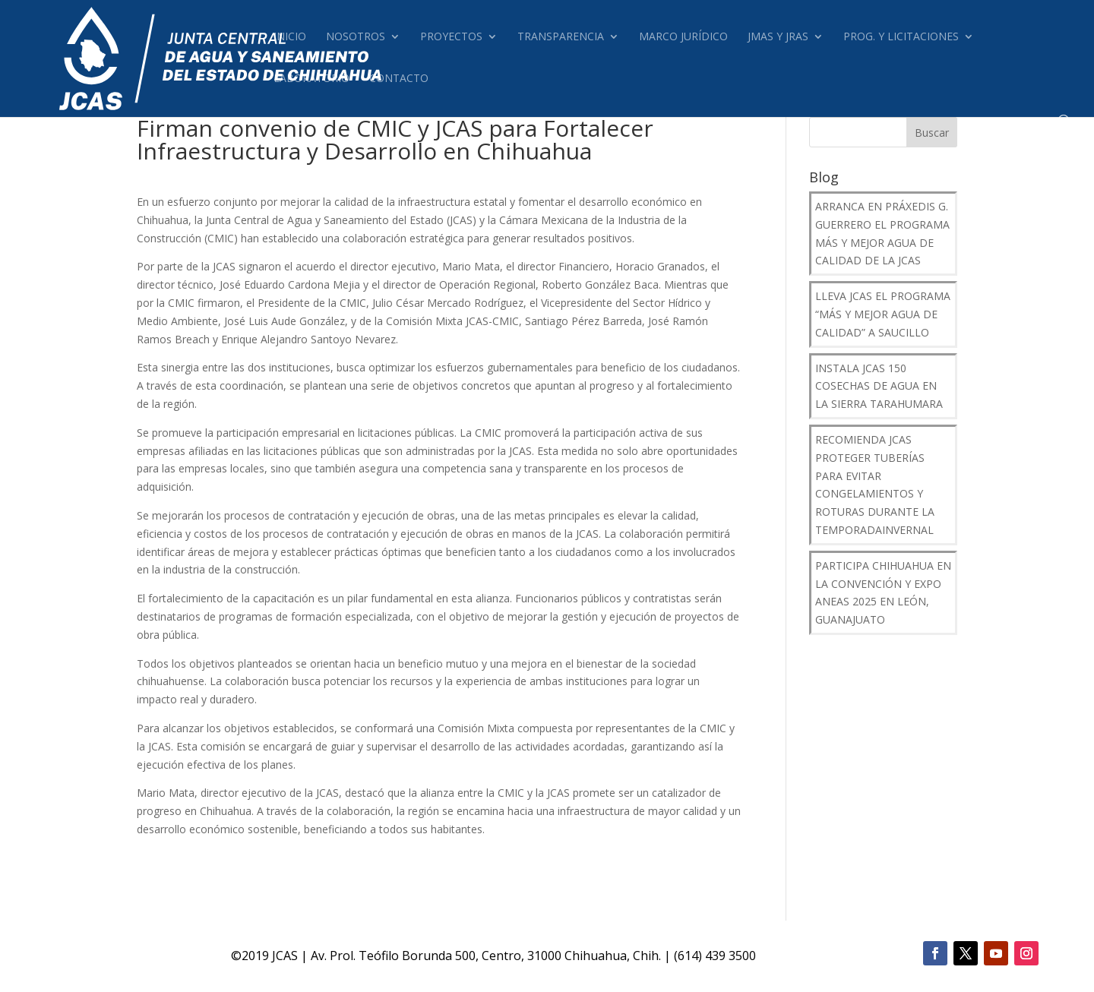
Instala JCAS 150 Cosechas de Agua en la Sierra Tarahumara (879, 386)
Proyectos (451, 37)
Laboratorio (311, 79)
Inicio (290, 37)
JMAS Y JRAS (778, 37)
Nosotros (355, 37)
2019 (255, 955)
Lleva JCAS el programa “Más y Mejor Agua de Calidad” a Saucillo (882, 314)
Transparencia (560, 37)
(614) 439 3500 (715, 955)
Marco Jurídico (683, 37)
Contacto (398, 79)
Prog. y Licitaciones (901, 37)
